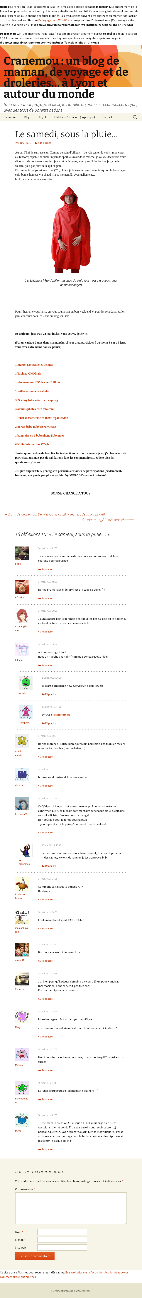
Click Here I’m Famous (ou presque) (74, 116)
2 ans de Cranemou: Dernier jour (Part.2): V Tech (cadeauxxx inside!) (54, 513)
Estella (22, 693)
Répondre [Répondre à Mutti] (47, 1148)
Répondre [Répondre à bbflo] (47, 568)
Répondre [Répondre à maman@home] (47, 631)
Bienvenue (10, 116)
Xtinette (19, 988)
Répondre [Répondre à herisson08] (47, 832)
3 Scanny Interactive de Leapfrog (36, 399)
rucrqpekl (24, 722)
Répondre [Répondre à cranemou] (50, 865)
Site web (20, 1247)
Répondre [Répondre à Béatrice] (47, 597)
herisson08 (21, 813)
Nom (19, 1231)
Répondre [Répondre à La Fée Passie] (47, 756)
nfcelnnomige (61, 714)
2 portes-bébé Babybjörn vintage (36, 426)
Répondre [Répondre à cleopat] (47, 785)
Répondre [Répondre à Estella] (50, 693)
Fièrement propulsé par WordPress (71, 1290)
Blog (27, 116)
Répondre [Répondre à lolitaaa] (47, 664)
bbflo (18, 563)
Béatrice (20, 597)
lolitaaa (19, 659)
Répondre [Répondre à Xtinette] (47, 998)
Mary (18, 1026)
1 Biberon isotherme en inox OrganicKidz (41, 417)
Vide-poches (44, 142)
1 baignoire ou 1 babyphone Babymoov (39, 435)
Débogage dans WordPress (55, 20)
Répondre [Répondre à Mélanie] (47, 1069)
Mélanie (19, 1064)
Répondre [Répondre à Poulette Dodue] (47, 899)
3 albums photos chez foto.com (34, 408)
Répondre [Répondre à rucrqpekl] (50, 722)
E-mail (20, 1239)
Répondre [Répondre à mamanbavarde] (47, 928)
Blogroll (42, 116)
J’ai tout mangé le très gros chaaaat (109, 519)
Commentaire (25, 1189)
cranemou (24, 863)
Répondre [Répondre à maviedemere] (47, 1098)
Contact (107, 116)
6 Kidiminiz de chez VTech (32, 444)
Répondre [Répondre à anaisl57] (47, 960)
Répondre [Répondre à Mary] (47, 1036)
